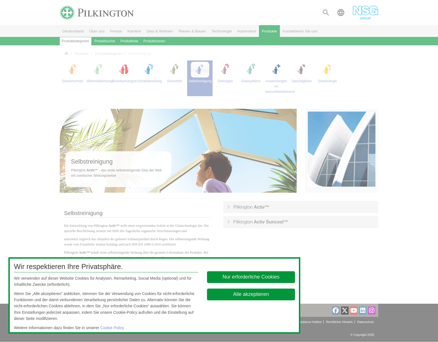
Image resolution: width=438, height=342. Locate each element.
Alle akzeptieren (251, 294)
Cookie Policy (112, 328)
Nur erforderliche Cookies (251, 277)
